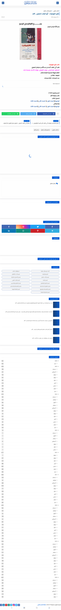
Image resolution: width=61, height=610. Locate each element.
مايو (55, 380)
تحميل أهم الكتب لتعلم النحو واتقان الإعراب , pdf (42, 329)
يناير (55, 364)
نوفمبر (54, 400)
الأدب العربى (55, 11)
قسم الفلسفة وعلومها (45, 289)
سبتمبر (54, 405)
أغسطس (54, 372)
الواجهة (57, 101)
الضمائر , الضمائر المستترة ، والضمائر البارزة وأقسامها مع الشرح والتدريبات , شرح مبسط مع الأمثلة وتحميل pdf (28, 312)
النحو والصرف (45, 274)
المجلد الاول (50, 101)
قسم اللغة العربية (16, 289)
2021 (56, 475)
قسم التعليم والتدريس (16, 283)
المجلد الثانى (41, 101)
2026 (56, 361)
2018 (56, 577)
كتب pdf (36, 130)
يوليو (55, 375)
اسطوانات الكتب (15, 271)
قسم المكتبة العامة (45, 292)
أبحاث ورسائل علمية (45, 271)
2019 (56, 541)
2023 (56, 430)
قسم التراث (45, 280)
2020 (56, 505)
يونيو (55, 377)
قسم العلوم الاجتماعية (45, 286)
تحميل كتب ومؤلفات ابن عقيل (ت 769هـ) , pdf (42, 338)
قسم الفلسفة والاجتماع (15, 286)
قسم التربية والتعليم (45, 283)
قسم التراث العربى (16, 280)
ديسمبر (54, 369)
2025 (56, 366)
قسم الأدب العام (47, 11)
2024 (56, 394)
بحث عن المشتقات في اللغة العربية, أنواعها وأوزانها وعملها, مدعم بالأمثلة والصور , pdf (33, 303)
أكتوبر (54, 402)
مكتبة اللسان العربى (41, 605)
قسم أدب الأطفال (16, 274)
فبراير (55, 389)
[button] (46, 113)
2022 (56, 452)
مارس (54, 386)
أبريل (55, 383)
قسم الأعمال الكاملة (15, 277)
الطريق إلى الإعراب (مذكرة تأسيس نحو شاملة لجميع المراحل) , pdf (38, 320)
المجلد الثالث (33, 101)
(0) (3, 17)
